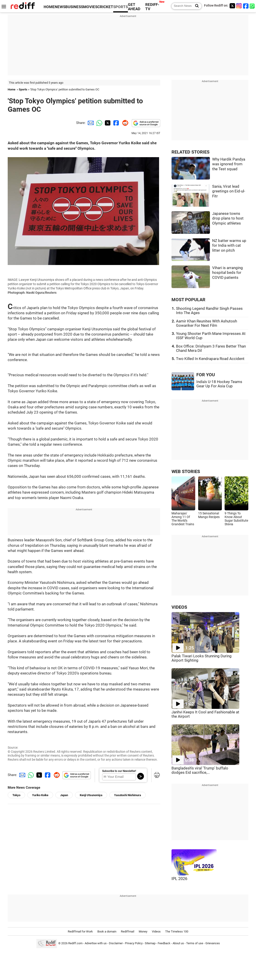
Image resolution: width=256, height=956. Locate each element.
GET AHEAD (134, 6)
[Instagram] (239, 6)
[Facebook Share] (115, 123)
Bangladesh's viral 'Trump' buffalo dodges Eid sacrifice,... (199, 770)
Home (11, 89)
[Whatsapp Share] (98, 123)
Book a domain (106, 931)
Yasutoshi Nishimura (127, 795)
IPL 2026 (179, 878)
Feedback (164, 943)
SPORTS (120, 7)
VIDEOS (179, 607)
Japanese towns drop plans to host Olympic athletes (228, 218)
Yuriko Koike (40, 795)
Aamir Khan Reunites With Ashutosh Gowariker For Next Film (206, 323)
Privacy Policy (134, 943)
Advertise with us (96, 943)
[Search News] (196, 6)
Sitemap (150, 943)
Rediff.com (75, 943)
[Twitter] (232, 6)
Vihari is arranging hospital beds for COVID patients (227, 273)
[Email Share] (90, 123)
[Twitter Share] (107, 123)
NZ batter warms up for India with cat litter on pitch (229, 246)
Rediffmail (127, 931)
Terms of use (194, 943)
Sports (23, 89)
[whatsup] (252, 6)
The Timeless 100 (176, 931)
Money (143, 931)
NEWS (60, 7)
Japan (64, 795)
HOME (49, 7)
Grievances (212, 943)
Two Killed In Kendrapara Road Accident (210, 359)
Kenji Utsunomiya (91, 795)
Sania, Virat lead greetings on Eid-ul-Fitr (228, 191)
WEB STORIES (185, 471)
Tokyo (16, 795)
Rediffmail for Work (80, 931)
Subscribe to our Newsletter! (119, 771)
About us (178, 943)
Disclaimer (116, 943)
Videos (156, 931)
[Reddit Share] (124, 123)
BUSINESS (74, 7)
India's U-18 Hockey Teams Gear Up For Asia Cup (219, 384)
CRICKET (105, 7)
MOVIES (90, 7)
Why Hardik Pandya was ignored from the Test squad (228, 164)
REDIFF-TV (152, 6)
